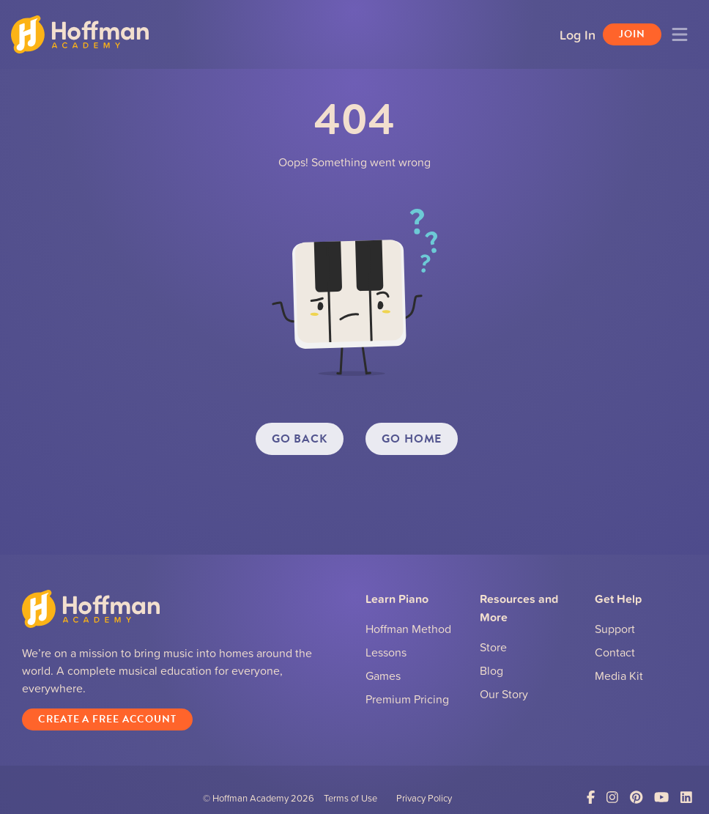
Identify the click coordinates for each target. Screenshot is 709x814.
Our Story (504, 694)
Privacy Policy (424, 797)
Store (493, 647)
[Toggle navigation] (679, 34)
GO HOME (412, 439)
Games (383, 675)
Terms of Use (350, 797)
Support (615, 629)
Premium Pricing (407, 699)
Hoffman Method (408, 629)
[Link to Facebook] (591, 797)
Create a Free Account (107, 719)
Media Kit (619, 675)
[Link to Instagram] (612, 797)
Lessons (386, 652)
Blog (491, 670)
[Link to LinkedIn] (686, 797)
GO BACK (299, 439)
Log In (577, 34)
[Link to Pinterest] (636, 797)
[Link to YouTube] (661, 797)
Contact (615, 652)
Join (632, 34)
